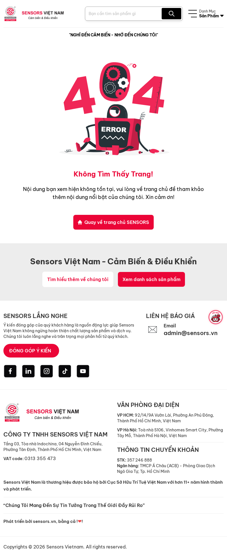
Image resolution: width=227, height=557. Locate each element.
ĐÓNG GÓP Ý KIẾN (30, 351)
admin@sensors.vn (191, 332)
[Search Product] (124, 13)
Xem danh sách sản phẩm (151, 279)
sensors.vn (44, 521)
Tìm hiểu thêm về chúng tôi (78, 279)
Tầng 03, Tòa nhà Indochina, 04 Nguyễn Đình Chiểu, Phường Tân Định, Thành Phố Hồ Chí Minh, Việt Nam (53, 446)
